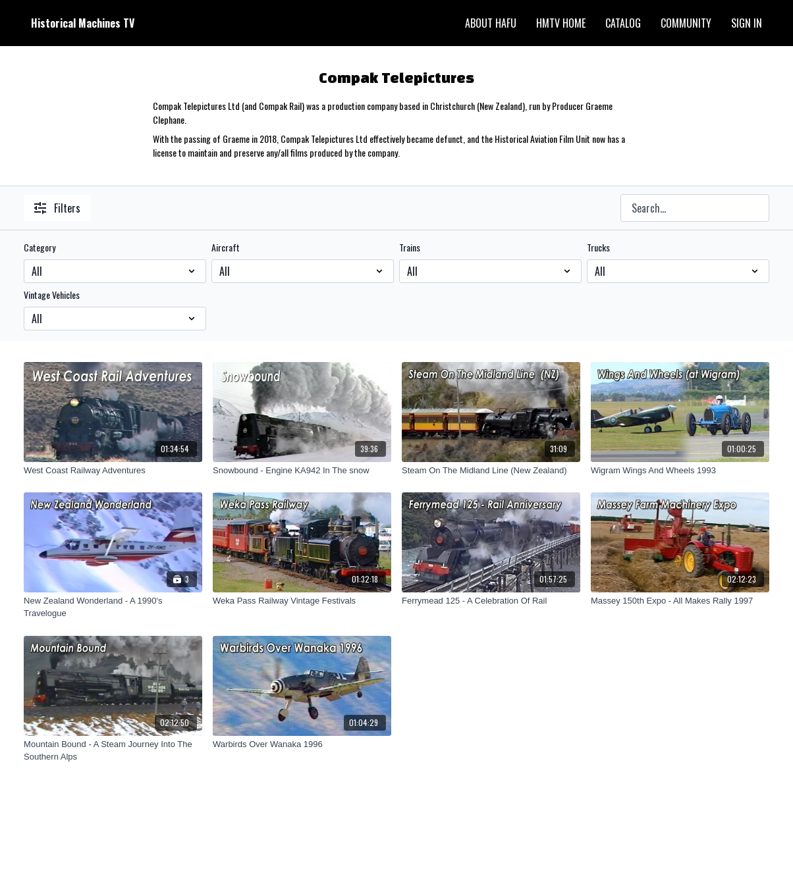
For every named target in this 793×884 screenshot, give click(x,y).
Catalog (623, 23)
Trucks (598, 247)
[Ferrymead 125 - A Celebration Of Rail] (491, 601)
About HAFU (490, 23)
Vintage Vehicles (52, 294)
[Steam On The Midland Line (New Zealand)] (491, 470)
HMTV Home (561, 23)
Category (39, 247)
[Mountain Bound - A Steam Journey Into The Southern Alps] (113, 751)
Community (686, 23)
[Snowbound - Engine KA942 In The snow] (302, 470)
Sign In (746, 23)
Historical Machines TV (82, 23)
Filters (57, 208)
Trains (409, 247)
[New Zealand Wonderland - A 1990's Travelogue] (113, 607)
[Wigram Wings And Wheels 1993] (680, 470)
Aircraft (225, 247)
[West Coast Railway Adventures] (113, 470)
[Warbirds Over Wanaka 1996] (302, 744)
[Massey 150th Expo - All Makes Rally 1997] (680, 601)
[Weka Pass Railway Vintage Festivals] (302, 601)
